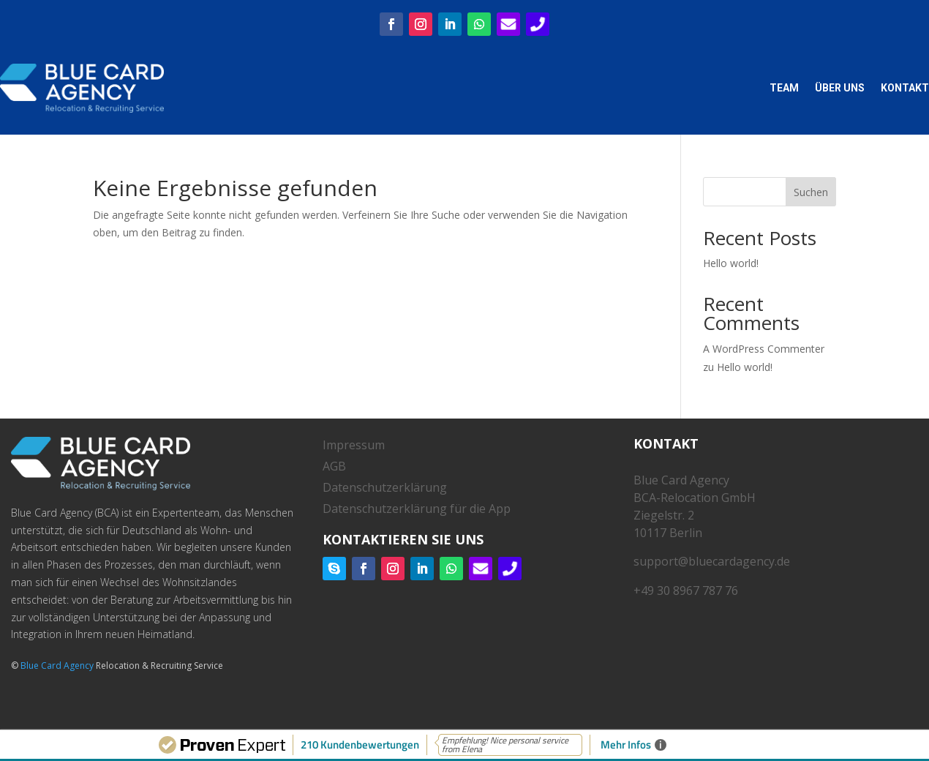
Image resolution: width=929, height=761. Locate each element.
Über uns (840, 88)
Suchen (811, 192)
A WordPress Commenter (763, 349)
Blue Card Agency (57, 665)
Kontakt (905, 88)
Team (784, 88)
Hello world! (731, 263)
